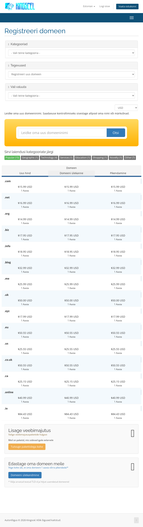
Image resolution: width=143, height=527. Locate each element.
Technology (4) (49, 157)
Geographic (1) (30, 157)
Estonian (89, 6)
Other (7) (130, 157)
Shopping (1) (100, 157)
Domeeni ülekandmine (25, 475)
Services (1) (66, 157)
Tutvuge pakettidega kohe (27, 446)
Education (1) (82, 157)
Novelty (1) (116, 157)
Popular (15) (12, 157)
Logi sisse (104, 6)
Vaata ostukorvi (127, 6)
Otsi (116, 132)
